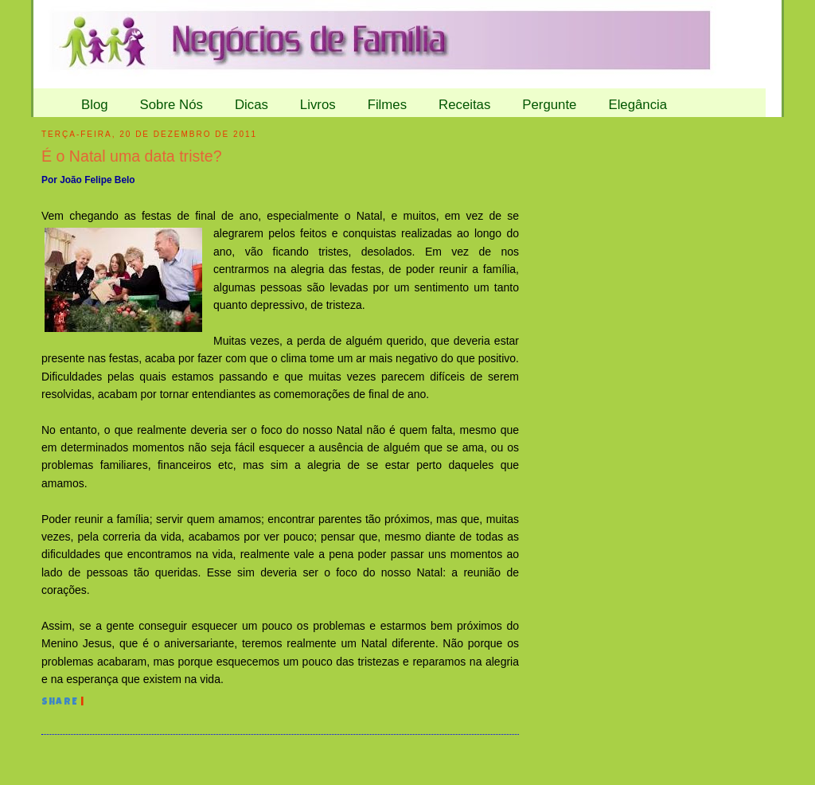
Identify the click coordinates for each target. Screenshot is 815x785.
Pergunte (549, 104)
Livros (318, 104)
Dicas (251, 104)
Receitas (464, 104)
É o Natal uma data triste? (131, 156)
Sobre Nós (171, 104)
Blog (94, 104)
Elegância (637, 104)
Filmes (387, 104)
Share (59, 703)
